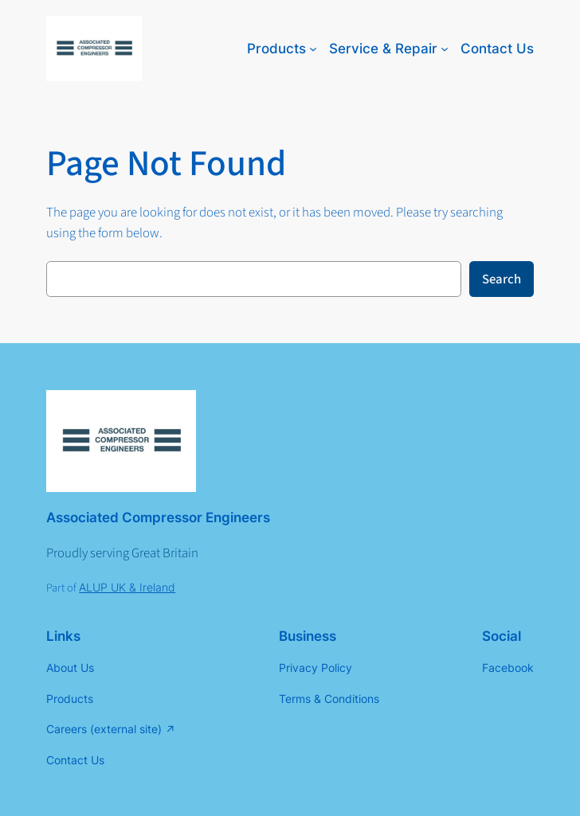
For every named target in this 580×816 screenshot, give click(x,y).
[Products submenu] (313, 49)
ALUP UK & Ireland (127, 587)
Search (501, 279)
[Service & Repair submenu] (445, 49)
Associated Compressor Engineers (158, 517)
